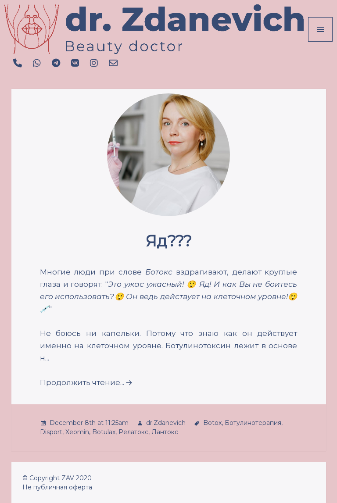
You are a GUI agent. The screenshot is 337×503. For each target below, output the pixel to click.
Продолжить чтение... (82, 382)
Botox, (213, 423)
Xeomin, (77, 432)
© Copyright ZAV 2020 (57, 478)
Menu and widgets (320, 41)
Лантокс (164, 432)
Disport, (52, 432)
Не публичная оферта (57, 487)
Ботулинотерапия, (254, 423)
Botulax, (104, 432)
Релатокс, (134, 432)
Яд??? (169, 241)
